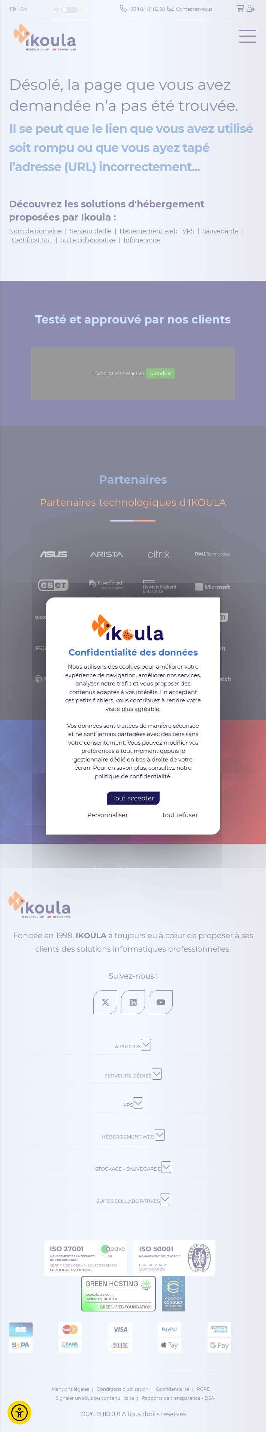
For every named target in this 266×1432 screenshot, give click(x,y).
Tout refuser (180, 815)
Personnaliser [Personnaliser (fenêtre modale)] (107, 815)
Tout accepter (133, 798)
